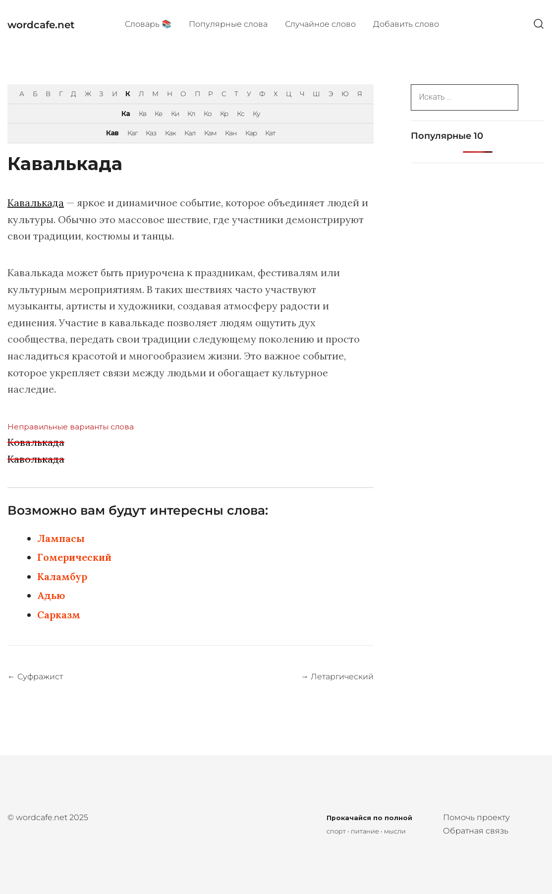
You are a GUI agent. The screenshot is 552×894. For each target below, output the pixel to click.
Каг (132, 133)
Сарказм (58, 614)
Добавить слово (406, 24)
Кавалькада (35, 202)
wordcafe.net (40, 25)
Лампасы (61, 538)
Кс (240, 114)
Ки (175, 114)
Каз (151, 133)
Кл (191, 114)
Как (170, 133)
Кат (270, 133)
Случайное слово (320, 24)
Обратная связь (475, 830)
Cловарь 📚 (148, 24)
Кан (230, 133)
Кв (142, 114)
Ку (256, 114)
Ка (125, 114)
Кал (189, 133)
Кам (210, 133)
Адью (51, 595)
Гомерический (74, 557)
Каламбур (62, 576)
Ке (158, 114)
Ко (208, 114)
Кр (224, 114)
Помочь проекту (476, 817)
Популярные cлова (228, 24)
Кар (251, 133)
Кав (112, 133)
